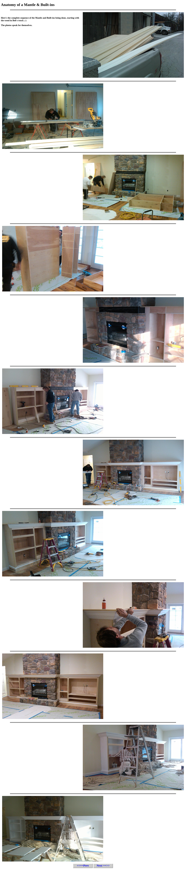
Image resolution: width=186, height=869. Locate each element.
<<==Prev (83, 865)
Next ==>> (103, 865)
